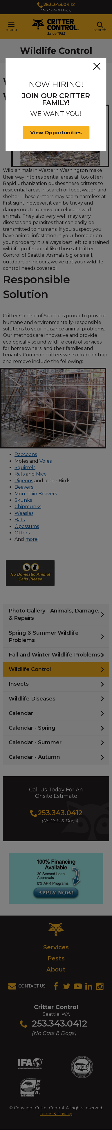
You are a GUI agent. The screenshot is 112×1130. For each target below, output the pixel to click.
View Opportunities (56, 132)
